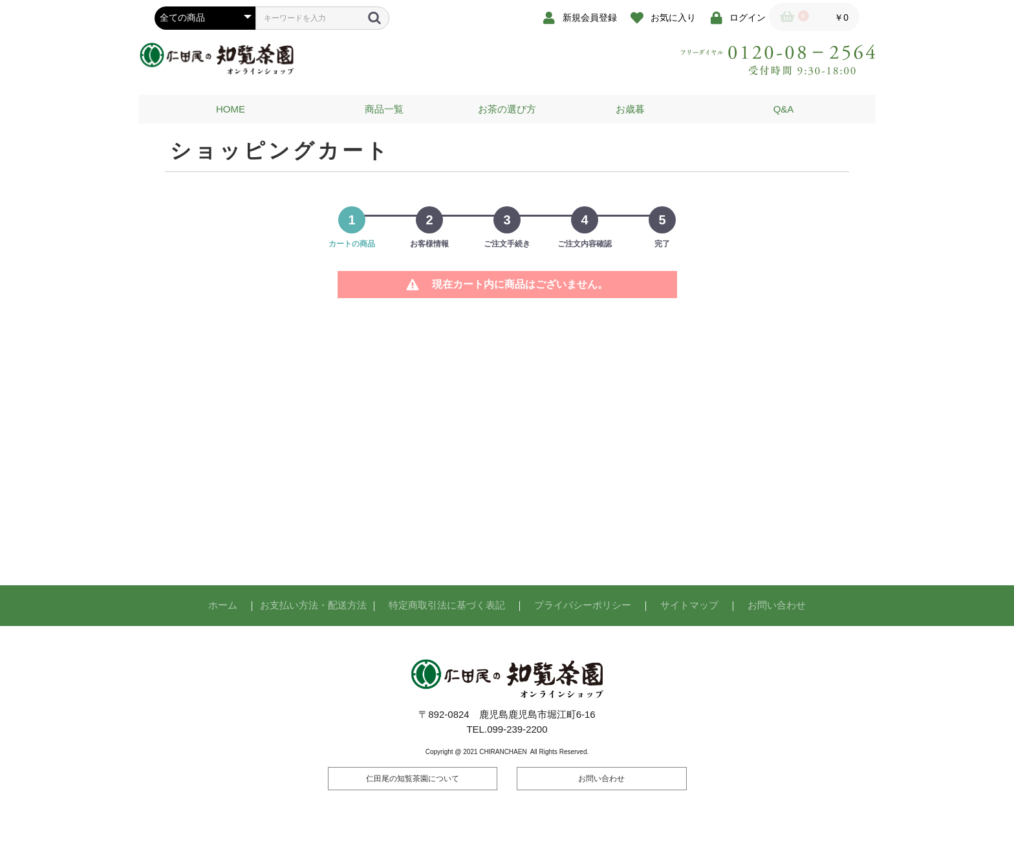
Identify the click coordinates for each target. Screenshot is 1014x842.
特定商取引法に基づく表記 (447, 604)
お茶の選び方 (507, 108)
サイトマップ (689, 604)
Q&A (783, 108)
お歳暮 (630, 108)
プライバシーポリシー (582, 604)
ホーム (222, 604)
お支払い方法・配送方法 (313, 604)
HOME (230, 108)
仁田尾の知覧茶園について (412, 778)
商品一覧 (384, 108)
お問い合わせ (777, 604)
